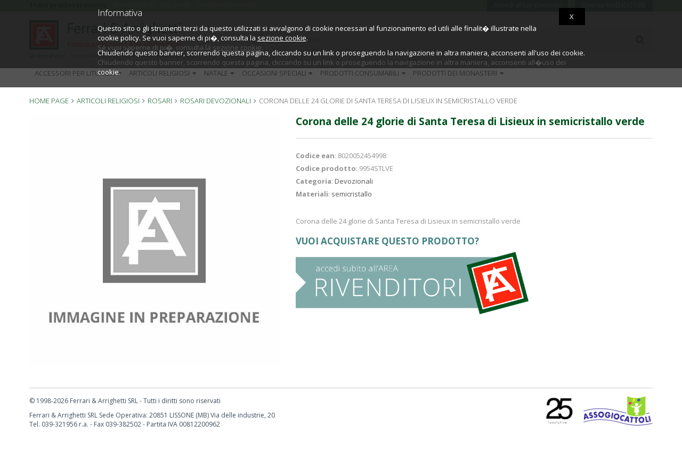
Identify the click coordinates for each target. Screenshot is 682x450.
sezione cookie (281, 38)
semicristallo (351, 194)
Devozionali (354, 181)
